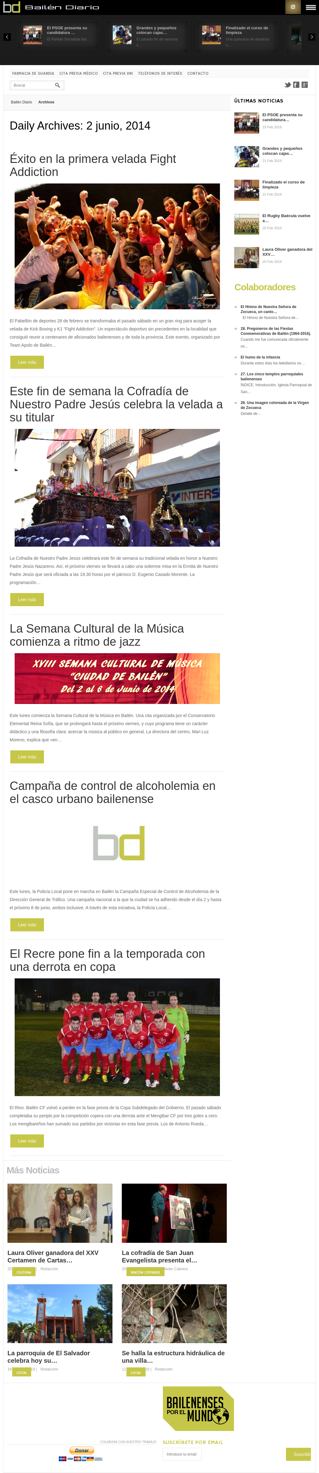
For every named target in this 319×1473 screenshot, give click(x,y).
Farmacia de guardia (33, 73)
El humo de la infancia (260, 357)
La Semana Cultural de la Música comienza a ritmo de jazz (97, 635)
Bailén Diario (21, 102)
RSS (293, 7)
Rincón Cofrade (145, 1272)
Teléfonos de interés (160, 73)
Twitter (287, 84)
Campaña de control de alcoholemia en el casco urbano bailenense (113, 792)
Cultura (24, 1272)
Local (22, 1373)
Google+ (305, 84)
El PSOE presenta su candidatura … (67, 30)
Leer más (27, 362)
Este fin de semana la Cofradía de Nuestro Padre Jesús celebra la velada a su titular (116, 404)
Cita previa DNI (118, 73)
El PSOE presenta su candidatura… (282, 117)
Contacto (197, 73)
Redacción (49, 1269)
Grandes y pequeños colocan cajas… (156, 30)
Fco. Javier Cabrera (171, 1269)
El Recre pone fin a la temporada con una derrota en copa (107, 960)
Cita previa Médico (78, 73)
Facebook (296, 84)
